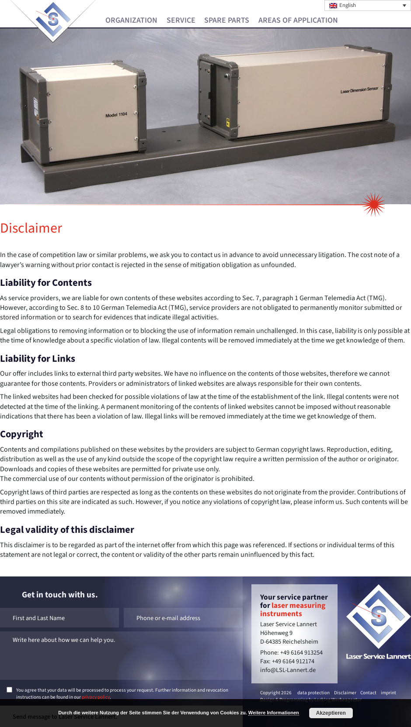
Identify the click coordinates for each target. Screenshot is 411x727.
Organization (131, 20)
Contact (368, 692)
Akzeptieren (331, 713)
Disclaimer (345, 692)
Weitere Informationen (273, 712)
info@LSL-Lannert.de (288, 670)
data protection (313, 692)
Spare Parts (226, 20)
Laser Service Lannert (53, 19)
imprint (388, 692)
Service (181, 20)
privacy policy (96, 697)
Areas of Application (298, 20)
